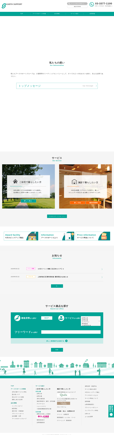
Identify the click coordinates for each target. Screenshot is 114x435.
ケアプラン (90, 317)
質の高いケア (16, 390)
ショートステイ (41, 402)
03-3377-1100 (103, 3)
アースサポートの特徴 (18, 384)
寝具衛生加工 (41, 415)
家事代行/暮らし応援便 (43, 409)
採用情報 (87, 397)
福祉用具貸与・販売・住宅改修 (46, 397)
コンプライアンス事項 (91, 406)
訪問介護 (90, 315)
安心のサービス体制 (18, 392)
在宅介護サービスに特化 (19, 387)
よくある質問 (89, 412)
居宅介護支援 (41, 394)
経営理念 (14, 404)
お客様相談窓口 (89, 400)
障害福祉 (90, 319)
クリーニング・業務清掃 (64, 416)
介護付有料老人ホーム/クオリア (66, 387)
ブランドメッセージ (18, 409)
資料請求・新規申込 (91, 381)
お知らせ (87, 409)
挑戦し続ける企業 (17, 395)
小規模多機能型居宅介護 (44, 404)
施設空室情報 (77, 6)
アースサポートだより (91, 391)
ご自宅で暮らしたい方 (43, 384)
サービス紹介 (40, 381)
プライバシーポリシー (91, 403)
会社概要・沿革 (16, 411)
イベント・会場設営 (63, 410)
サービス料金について (91, 394)
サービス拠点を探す (91, 384)
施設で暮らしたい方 (63, 384)
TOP (12, 381)
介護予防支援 (90, 321)
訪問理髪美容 (41, 418)
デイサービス (41, 399)
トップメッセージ (17, 401)
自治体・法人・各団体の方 (66, 406)
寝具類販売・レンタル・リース (66, 413)
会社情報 (14, 398)
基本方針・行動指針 (18, 406)
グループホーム (61, 402)
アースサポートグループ (19, 414)
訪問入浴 (90, 313)
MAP (47, 313)
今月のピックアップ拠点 (92, 388)
